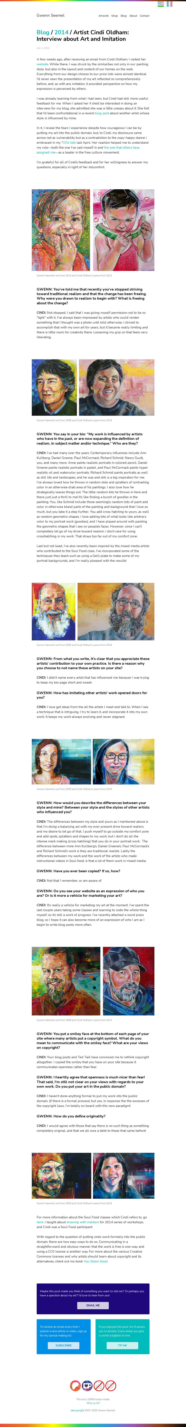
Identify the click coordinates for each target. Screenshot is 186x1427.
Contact (144, 16)
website (42, 64)
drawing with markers (83, 1222)
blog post (102, 113)
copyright (77, 1410)
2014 (61, 32)
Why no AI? (93, 1403)
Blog (124, 16)
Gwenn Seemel (50, 15)
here (40, 1222)
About (133, 16)
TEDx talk (68, 142)
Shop (114, 16)
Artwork (103, 16)
